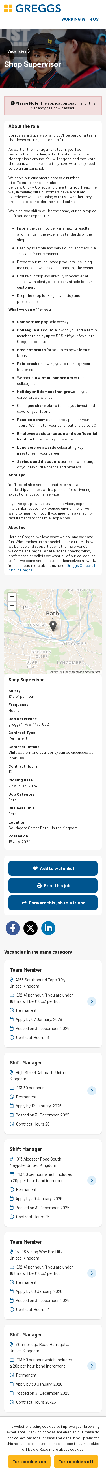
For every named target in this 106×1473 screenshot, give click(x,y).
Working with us (80, 18)
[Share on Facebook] (13, 928)
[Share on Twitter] (30, 928)
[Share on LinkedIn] (48, 928)
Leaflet (53, 672)
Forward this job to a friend (53, 902)
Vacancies (18, 51)
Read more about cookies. (62, 1449)
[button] (53, 626)
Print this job (53, 885)
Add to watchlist (54, 868)
